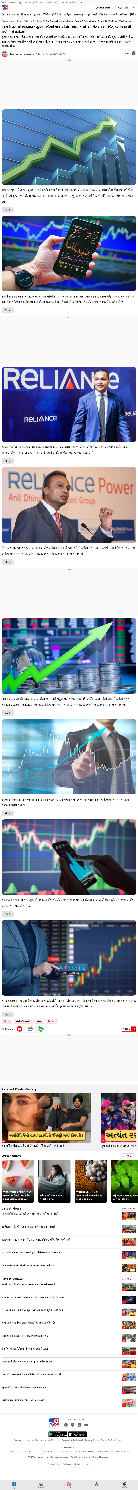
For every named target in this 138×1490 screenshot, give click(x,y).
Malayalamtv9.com (59, 1457)
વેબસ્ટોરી (113, 14)
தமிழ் (56, 2)
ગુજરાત (36, 14)
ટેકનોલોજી (78, 14)
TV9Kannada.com (68, 1451)
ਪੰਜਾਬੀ (49, 2)
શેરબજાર (51, 1021)
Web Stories (11, 1155)
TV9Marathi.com (30, 1451)
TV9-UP (80, 2)
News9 (12, 2)
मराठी (35, 2)
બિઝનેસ (103, 14)
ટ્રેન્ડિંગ (133, 14)
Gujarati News (8, 21)
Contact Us (20, 1440)
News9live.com (122, 1451)
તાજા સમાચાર (13, 14)
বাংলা (42, 2)
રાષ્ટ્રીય (88, 14)
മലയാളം (64, 2)
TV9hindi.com (13, 1451)
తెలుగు (28, 2)
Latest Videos (13, 1278)
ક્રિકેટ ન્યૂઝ (26, 14)
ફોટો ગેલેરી (56, 14)
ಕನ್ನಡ (20, 2)
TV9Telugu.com (49, 1451)
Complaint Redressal (72, 1440)
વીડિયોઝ (46, 14)
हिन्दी (4, 2)
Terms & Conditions (111, 1440)
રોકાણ (39, 1021)
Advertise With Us (49, 1440)
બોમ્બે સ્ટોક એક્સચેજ (23, 1021)
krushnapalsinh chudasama (22, 53)
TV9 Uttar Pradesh (80, 1457)
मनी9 (72, 2)
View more (128, 1156)
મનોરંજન (124, 14)
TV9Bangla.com (87, 1451)
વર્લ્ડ (95, 14)
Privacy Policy (92, 1440)
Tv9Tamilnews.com (38, 1457)
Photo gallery (23, 21)
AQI (120, 8)
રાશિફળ (67, 14)
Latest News (11, 1208)
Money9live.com (100, 1457)
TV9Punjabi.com (105, 1451)
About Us (33, 1440)
